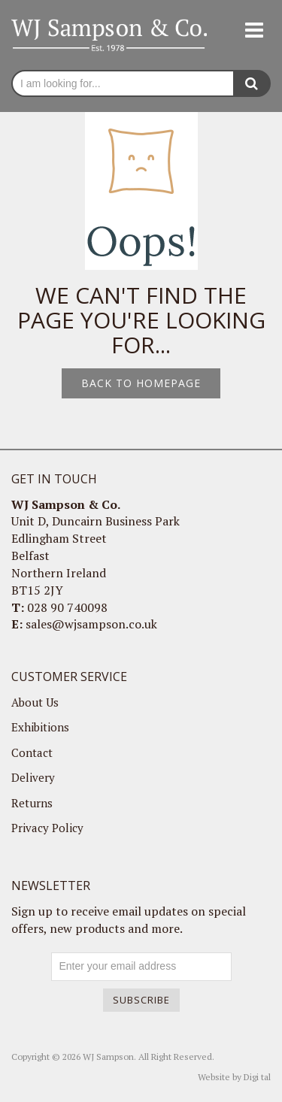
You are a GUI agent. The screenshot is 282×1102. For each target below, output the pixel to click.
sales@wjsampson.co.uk (91, 624)
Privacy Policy (47, 827)
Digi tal (257, 1076)
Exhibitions (40, 726)
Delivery (33, 777)
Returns (32, 802)
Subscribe (141, 1000)
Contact (32, 752)
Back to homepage (141, 383)
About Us (35, 702)
